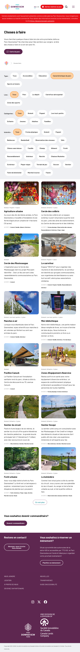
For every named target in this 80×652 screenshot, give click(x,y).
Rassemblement (13, 156)
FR (35, 7)
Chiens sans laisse (14, 148)
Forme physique (32, 132)
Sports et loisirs (13, 84)
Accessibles (27, 76)
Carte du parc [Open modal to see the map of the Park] (15, 52)
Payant (42, 113)
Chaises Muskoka (57, 156)
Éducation (43, 76)
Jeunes (23, 121)
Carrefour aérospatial (54, 94)
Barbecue (11, 140)
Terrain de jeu (42, 164)
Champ (42, 148)
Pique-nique (25, 164)
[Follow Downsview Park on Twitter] (39, 602)
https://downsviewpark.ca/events (42, 21)
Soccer (56, 164)
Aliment (54, 148)
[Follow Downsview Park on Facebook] (45, 602)
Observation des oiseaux (45, 140)
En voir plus (40, 502)
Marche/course (34, 173)
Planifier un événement (52, 563)
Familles (47, 121)
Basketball (25, 140)
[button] (52, 7)
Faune (48, 173)
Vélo (62, 140)
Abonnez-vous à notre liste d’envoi (16, 547)
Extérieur (11, 164)
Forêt (65, 148)
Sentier (68, 164)
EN (38, 7)
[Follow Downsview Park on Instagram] (33, 602)
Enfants (10, 121)
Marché (42, 156)
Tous (15, 76)
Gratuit (30, 113)
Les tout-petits (57, 113)
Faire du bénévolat (14, 173)
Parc (24, 94)
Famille (30, 148)
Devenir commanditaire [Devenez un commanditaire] (15, 523)
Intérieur (29, 156)
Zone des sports (13, 103)
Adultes (35, 121)
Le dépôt (35, 94)
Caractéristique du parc (62, 76)
